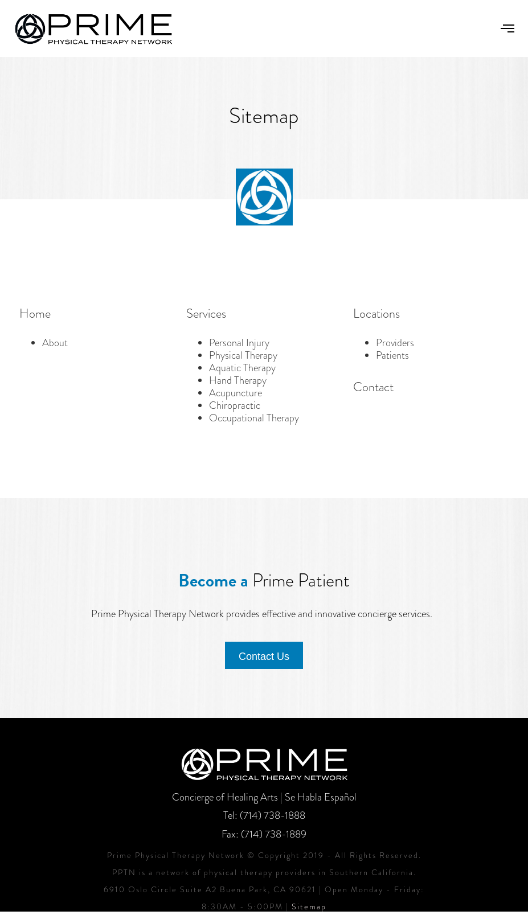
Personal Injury (239, 342)
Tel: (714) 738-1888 (264, 815)
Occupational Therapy (254, 418)
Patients (392, 355)
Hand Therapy (238, 380)
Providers (395, 342)
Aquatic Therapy (242, 367)
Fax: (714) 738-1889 (264, 834)
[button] (507, 28)
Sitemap (309, 906)
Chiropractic (234, 405)
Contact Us (264, 656)
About (55, 342)
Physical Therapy (243, 355)
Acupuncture (235, 392)
